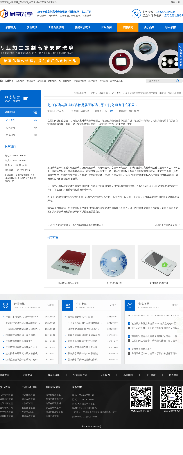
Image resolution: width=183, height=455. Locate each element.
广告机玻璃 (27, 403)
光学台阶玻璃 (6, 403)
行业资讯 (10, 120)
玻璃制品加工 (116, 81)
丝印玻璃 (92, 81)
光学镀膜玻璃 (6, 412)
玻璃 (104, 120)
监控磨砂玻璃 (6, 399)
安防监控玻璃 (6, 395)
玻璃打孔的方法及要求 (166, 225)
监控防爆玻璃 (6, 416)
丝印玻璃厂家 (6, 407)
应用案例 (106, 27)
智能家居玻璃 (82, 27)
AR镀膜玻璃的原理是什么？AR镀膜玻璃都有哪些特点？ (76, 225)
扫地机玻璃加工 (53, 395)
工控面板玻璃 (56, 27)
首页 (92, 93)
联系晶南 (170, 27)
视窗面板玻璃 (28, 407)
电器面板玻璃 (28, 395)
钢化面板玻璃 (28, 399)
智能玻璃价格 (80, 81)
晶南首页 (10, 27)
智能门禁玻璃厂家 (54, 399)
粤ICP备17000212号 (91, 426)
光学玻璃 (41, 81)
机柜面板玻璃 (28, 416)
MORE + (51, 305)
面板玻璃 (67, 81)
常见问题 (10, 135)
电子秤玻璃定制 (53, 403)
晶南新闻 (128, 27)
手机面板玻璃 (52, 416)
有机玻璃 (103, 81)
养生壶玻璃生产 (53, 407)
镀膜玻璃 (31, 81)
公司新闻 (10, 127)
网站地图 (175, 2)
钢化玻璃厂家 (54, 81)
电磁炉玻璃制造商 (54, 412)
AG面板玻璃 (28, 412)
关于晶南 (149, 27)
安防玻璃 (32, 27)
